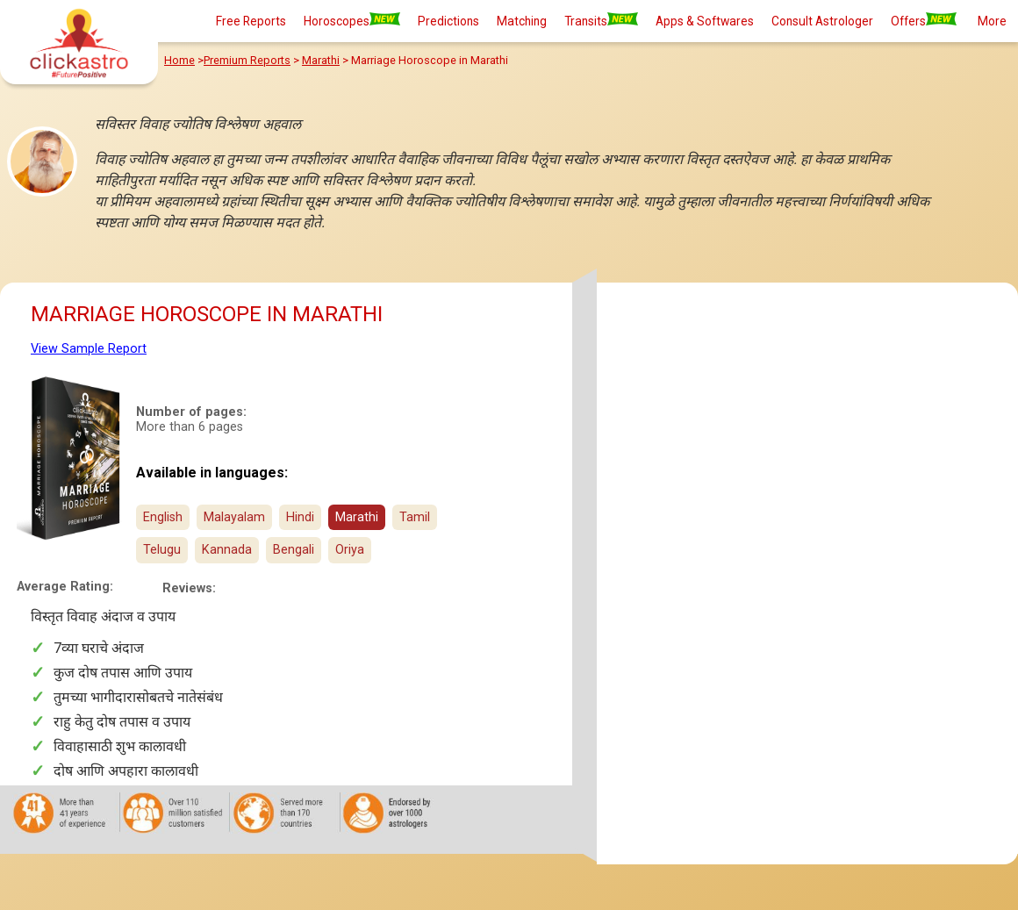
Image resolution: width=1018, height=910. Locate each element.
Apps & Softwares (705, 21)
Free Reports (251, 21)
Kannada (227, 549)
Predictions (448, 21)
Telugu (162, 549)
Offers (924, 20)
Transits (601, 20)
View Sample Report (89, 348)
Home (179, 60)
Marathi (321, 60)
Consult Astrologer (822, 21)
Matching (522, 21)
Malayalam (234, 517)
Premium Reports (247, 60)
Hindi (300, 517)
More (992, 21)
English (163, 517)
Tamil (414, 517)
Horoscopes (352, 20)
